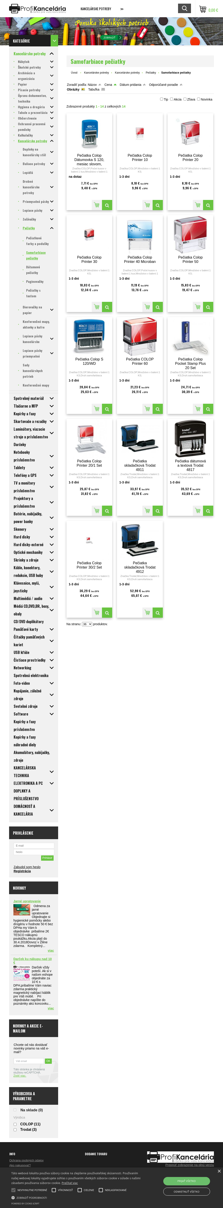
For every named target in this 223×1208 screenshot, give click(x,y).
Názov (92, 84)
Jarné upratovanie (27, 901)
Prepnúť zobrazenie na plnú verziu (189, 1165)
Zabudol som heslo (27, 867)
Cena (108, 84)
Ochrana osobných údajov (26, 1160)
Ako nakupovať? (20, 1165)
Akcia (177, 99)
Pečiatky (151, 72)
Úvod (74, 72)
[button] (76, 1197)
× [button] (219, 1171)
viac (51, 950)
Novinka (206, 99)
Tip (166, 99)
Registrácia (22, 871)
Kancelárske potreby (96, 8)
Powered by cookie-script (25, 1203)
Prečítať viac (70, 1183)
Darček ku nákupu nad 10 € (32, 960)
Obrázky (73, 89)
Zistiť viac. (19, 1075)
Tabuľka (93, 89)
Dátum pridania (130, 84)
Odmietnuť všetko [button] (186, 1191)
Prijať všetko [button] (186, 1181)
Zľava (191, 99)
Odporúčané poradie (163, 84)
